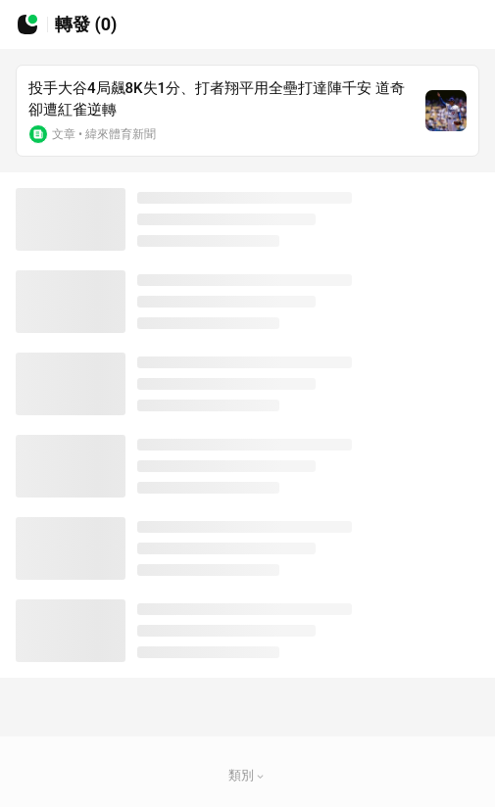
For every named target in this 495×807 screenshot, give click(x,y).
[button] (260, 776)
